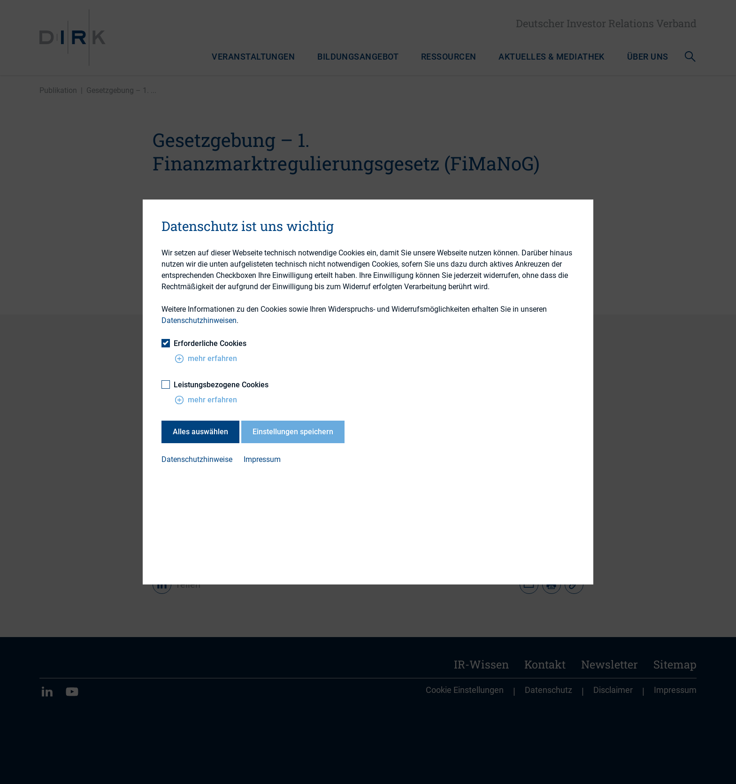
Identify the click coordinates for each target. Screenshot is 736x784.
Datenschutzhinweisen (199, 320)
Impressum (262, 459)
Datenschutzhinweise (196, 459)
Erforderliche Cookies (203, 342)
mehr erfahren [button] (206, 358)
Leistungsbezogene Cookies (214, 384)
